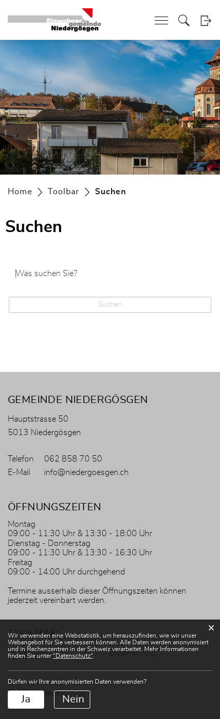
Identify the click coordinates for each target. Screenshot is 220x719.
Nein (73, 699)
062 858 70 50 (73, 459)
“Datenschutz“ (73, 656)
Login (205, 20)
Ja (26, 699)
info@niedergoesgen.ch (86, 472)
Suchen (110, 304)
